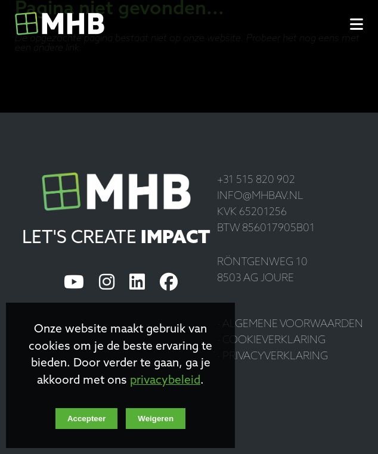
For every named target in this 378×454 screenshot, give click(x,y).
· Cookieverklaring (271, 340)
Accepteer (86, 418)
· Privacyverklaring (272, 356)
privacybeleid (165, 381)
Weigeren (155, 418)
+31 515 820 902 (256, 180)
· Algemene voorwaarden (290, 324)
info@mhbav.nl (260, 196)
